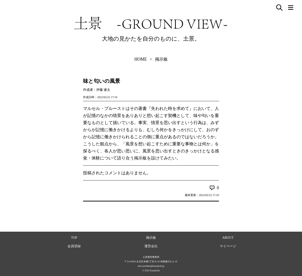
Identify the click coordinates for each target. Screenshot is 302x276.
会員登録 (74, 246)
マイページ (228, 246)
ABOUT (228, 237)
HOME (140, 59)
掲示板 (161, 59)
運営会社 (151, 246)
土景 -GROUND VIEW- (151, 23)
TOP (74, 237)
